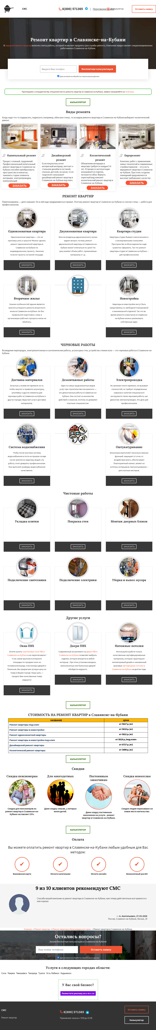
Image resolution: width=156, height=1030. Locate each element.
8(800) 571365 (72, 9)
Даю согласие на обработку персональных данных (78, 76)
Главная (28, 929)
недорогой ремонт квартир (18, 45)
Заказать (26, 265)
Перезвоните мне (103, 9)
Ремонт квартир (42, 929)
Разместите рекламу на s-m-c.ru (78, 993)
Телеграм (129, 91)
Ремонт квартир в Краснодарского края (71, 929)
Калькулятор (115, 8)
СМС (3, 1010)
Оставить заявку (144, 8)
